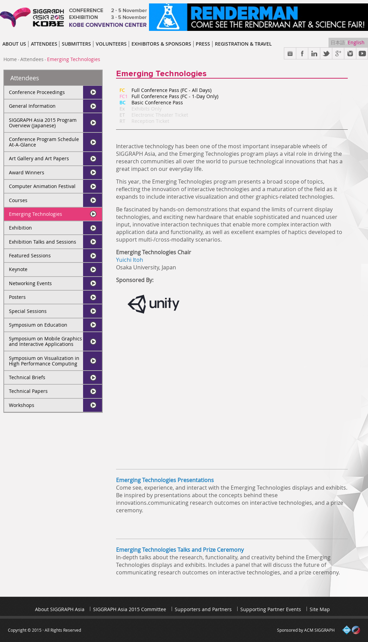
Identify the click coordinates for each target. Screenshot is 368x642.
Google (338, 54)
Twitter (326, 54)
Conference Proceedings (37, 92)
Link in (314, 54)
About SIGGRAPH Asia (59, 609)
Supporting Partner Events (270, 609)
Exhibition (20, 227)
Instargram (350, 54)
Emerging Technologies (35, 214)
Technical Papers (28, 391)
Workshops (21, 405)
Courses (18, 200)
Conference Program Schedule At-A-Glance (44, 142)
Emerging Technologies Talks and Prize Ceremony (180, 549)
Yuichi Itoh (129, 260)
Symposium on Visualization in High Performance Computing (44, 361)
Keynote (18, 269)
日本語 (338, 42)
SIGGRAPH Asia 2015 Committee (129, 609)
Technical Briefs (27, 377)
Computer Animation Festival (42, 186)
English (356, 42)
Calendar (290, 54)
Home (10, 59)
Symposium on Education (38, 325)
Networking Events (30, 283)
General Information (32, 106)
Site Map (320, 609)
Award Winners (26, 172)
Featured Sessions (30, 255)
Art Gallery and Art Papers (39, 158)
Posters (17, 297)
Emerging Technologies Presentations (165, 480)
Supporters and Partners (203, 609)
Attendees (32, 59)
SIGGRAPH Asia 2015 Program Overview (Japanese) (43, 123)
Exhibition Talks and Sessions (42, 241)
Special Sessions (28, 311)
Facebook (302, 54)
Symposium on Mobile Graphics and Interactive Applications (45, 341)
